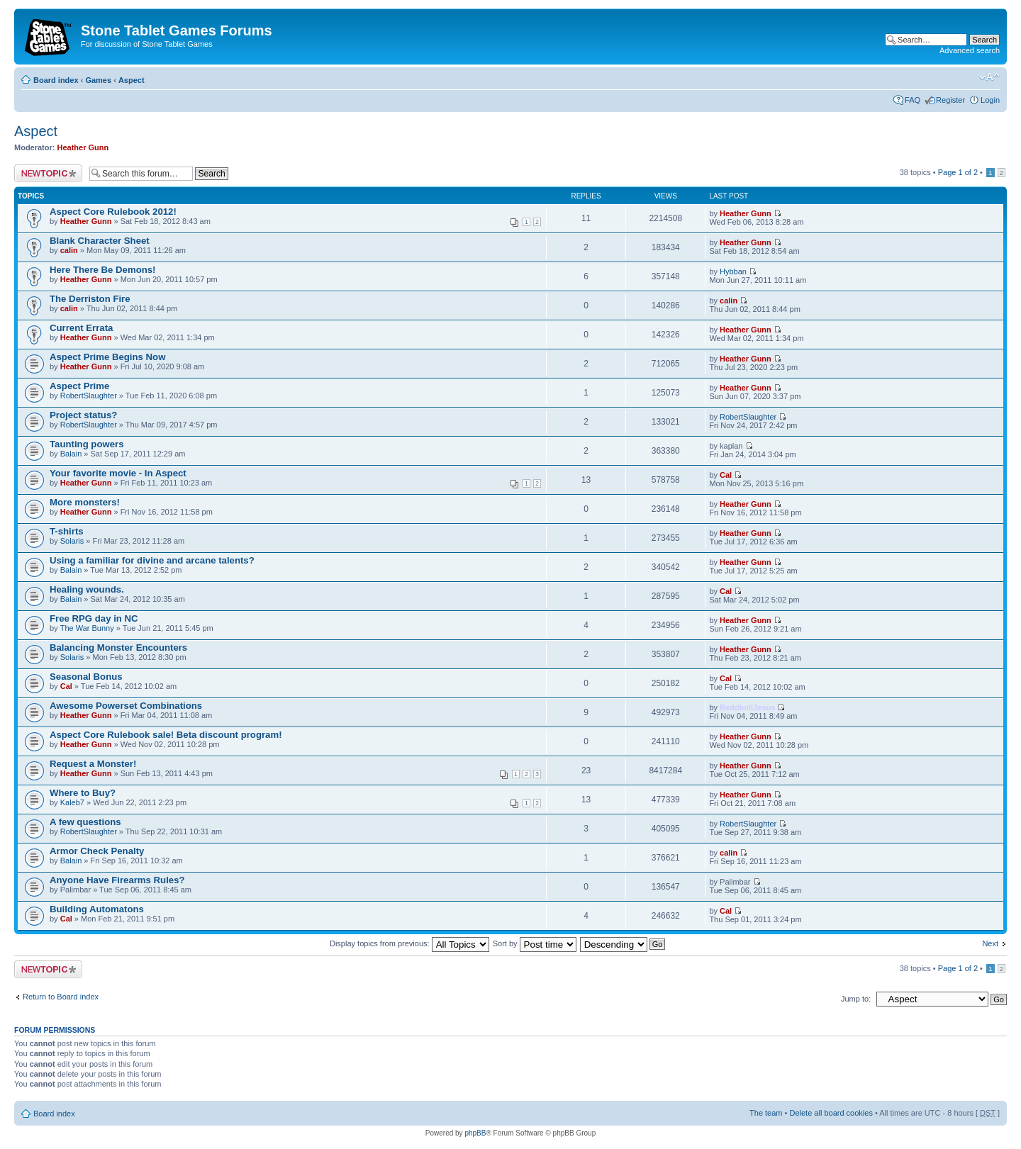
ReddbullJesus (747, 707)
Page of (958, 172)
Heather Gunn (83, 147)
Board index (56, 80)
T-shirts (67, 531)
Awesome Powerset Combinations (126, 705)
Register (950, 100)
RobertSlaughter (88, 395)
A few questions (85, 822)
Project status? (83, 415)
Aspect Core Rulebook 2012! (113, 211)
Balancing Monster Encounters (118, 647)
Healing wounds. (87, 589)
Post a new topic (48, 173)
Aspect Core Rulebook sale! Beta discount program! (166, 734)
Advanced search (969, 50)
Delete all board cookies (830, 1113)
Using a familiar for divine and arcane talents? (152, 560)
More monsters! (85, 502)
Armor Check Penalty (97, 851)
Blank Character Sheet (100, 240)
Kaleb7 (72, 802)
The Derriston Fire (90, 298)
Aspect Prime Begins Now (107, 357)
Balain (71, 453)
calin (69, 250)
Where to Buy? (83, 793)
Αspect (131, 80)
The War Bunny (87, 628)
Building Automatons (97, 909)
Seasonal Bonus (86, 676)
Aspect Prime (79, 386)
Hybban (733, 271)
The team (765, 1113)
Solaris (72, 541)
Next (990, 943)
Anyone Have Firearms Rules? (117, 880)
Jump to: (856, 998)
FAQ (912, 100)
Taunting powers (87, 444)
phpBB (475, 1133)
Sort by (534, 943)
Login (990, 100)
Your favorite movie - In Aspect (118, 473)
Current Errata (81, 328)
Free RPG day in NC (94, 618)
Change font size (989, 77)
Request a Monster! (93, 763)
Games (98, 80)
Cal (726, 475)
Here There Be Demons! (103, 269)
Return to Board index (61, 996)
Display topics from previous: (409, 943)
